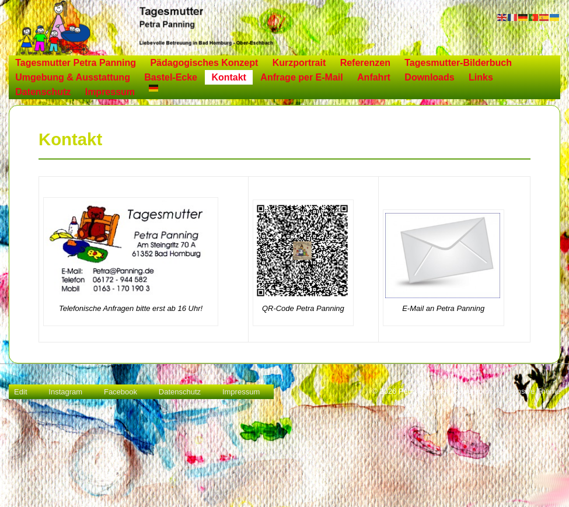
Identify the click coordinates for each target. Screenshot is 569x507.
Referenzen (365, 63)
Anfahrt (373, 77)
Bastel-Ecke (170, 77)
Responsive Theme (527, 391)
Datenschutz (43, 92)
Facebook (120, 391)
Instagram (65, 391)
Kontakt (228, 77)
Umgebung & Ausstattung (72, 77)
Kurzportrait (299, 63)
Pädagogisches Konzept (204, 63)
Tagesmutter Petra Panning (75, 63)
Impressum (110, 92)
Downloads (429, 77)
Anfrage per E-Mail (301, 77)
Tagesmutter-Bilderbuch (458, 63)
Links (481, 77)
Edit (20, 391)
